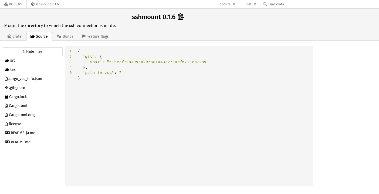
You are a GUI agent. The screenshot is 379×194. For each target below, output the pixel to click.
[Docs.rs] (13, 4)
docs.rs (225, 4)
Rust (248, 4)
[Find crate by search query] (290, 4)
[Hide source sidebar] (32, 52)
